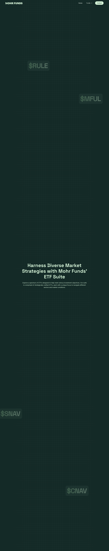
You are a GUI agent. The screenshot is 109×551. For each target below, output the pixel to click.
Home (80, 3)
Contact (99, 3)
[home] (13, 3)
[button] (89, 3)
